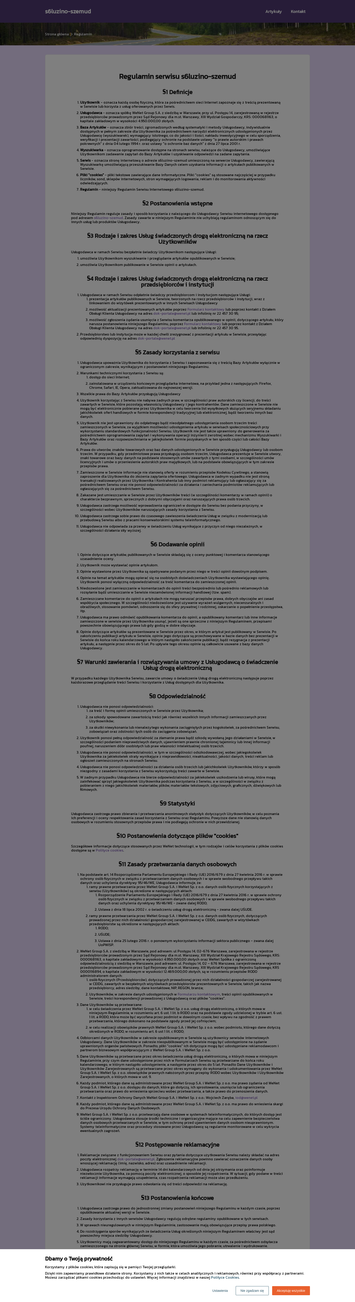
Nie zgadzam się (252, 1290)
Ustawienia (220, 1290)
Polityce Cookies (225, 1277)
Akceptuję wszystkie (291, 1290)
